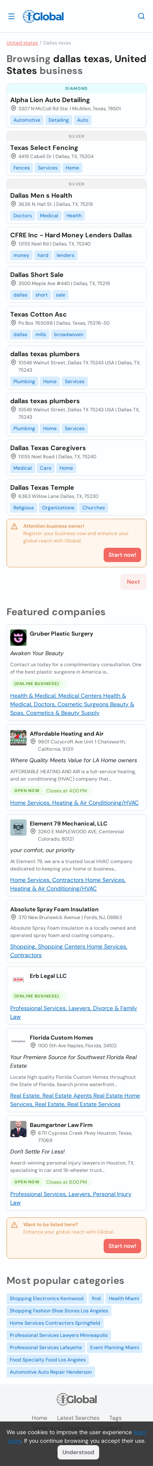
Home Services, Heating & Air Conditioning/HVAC (74, 802)
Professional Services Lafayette (46, 1347)
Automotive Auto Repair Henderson (51, 1372)
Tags (115, 1417)
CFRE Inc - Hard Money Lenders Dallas (71, 235)
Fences (21, 168)
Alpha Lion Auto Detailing (50, 100)
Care (45, 468)
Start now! (122, 1246)
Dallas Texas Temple (42, 487)
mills (40, 334)
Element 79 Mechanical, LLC (68, 823)
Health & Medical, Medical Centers (56, 695)
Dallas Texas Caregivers (48, 448)
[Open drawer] (11, 16)
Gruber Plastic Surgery (61, 633)
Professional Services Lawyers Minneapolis (59, 1335)
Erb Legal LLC (48, 976)
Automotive (26, 120)
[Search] (141, 16)
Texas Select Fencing (44, 147)
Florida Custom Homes (61, 1037)
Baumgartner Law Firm (61, 1125)
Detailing (59, 120)
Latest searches (78, 1417)
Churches (93, 507)
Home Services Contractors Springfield (55, 1323)
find (96, 1298)
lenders (65, 255)
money (21, 255)
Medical (49, 215)
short (41, 295)
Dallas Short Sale (37, 274)
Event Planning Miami (114, 1347)
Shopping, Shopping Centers (48, 946)
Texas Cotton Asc (38, 314)
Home (72, 168)
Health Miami (124, 1298)
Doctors (22, 215)
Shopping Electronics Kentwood (47, 1298)
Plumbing (24, 381)
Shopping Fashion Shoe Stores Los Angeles (59, 1311)
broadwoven (68, 334)
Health (74, 215)
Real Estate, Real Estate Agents (51, 1095)
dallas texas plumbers (45, 354)
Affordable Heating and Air (67, 733)
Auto (82, 120)
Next (133, 581)
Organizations (58, 507)
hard (43, 255)
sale (60, 295)
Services (48, 168)
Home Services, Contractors (47, 880)
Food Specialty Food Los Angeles (48, 1360)
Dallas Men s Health (41, 195)
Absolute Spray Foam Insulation (54, 909)
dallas (20, 295)
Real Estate (108, 1095)
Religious (23, 507)
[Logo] (43, 16)
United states (22, 43)
